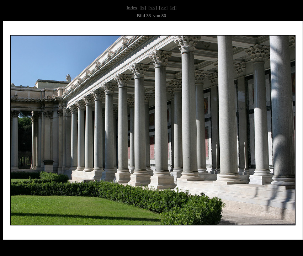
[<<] (152, 7)
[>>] (163, 7)
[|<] (142, 7)
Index (132, 7)
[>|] (173, 7)
